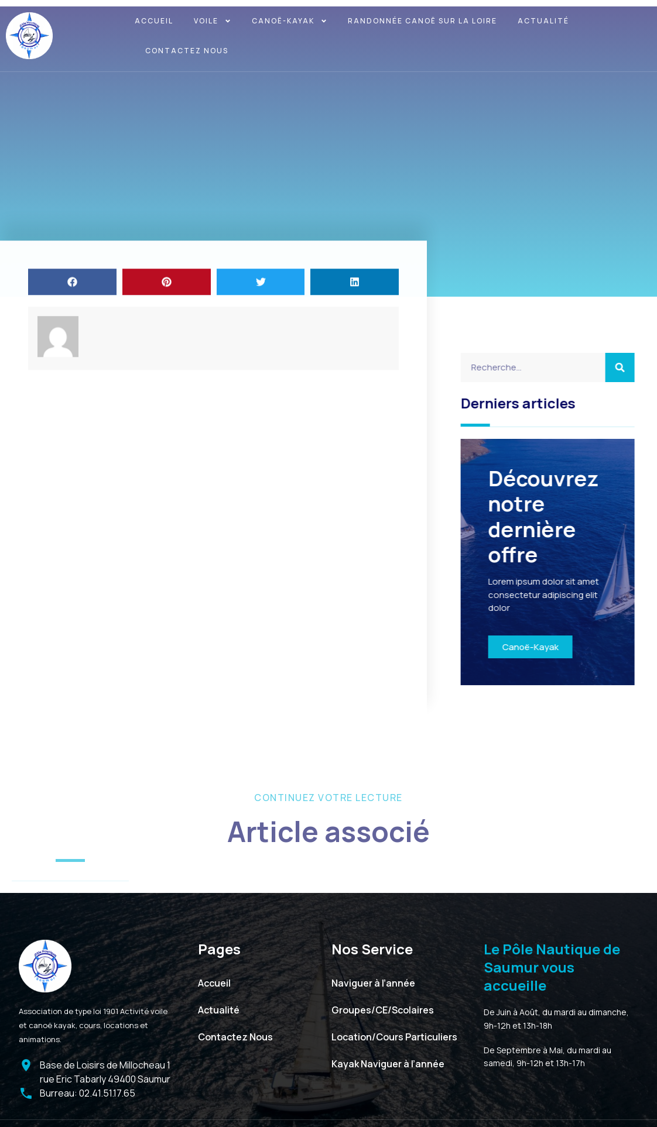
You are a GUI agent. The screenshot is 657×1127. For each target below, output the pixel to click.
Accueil (154, 21)
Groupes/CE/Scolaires (382, 1005)
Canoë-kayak (289, 21)
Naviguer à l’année (373, 979)
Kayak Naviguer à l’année (387, 1059)
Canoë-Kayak (546, 643)
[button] (72, 310)
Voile (212, 21)
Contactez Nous (186, 51)
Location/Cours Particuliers (394, 1032)
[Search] (636, 367)
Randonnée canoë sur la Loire (422, 21)
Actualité (543, 21)
